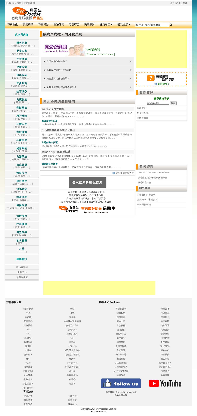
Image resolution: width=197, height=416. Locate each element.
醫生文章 (121, 321)
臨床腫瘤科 (72, 375)
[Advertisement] (114, 13)
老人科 (28, 363)
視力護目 (121, 330)
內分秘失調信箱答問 (59, 101)
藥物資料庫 (22, 267)
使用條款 (121, 375)
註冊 (178, 3)
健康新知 (165, 334)
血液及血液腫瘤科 (72, 321)
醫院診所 (123, 24)
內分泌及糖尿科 (72, 354)
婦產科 (28, 317)
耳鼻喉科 (28, 321)
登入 (172, 3)
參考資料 (146, 167)
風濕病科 (28, 338)
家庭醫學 (28, 325)
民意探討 (89, 24)
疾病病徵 (28, 24)
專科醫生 (12, 24)
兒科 (28, 313)
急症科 (72, 383)
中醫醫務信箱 (144, 204)
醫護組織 (121, 359)
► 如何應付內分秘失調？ (57, 78)
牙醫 (72, 313)
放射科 (72, 371)
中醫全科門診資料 (146, 195)
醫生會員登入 (165, 363)
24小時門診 (165, 346)
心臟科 (28, 350)
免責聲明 (165, 375)
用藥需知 (22, 272)
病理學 (72, 379)
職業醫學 (28, 367)
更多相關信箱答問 (123, 173)
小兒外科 (72, 346)
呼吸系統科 (28, 371)
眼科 (28, 330)
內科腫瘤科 (72, 363)
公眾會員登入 (121, 367)
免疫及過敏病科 (72, 367)
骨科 (72, 338)
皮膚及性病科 (72, 325)
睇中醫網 (144, 188)
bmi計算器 (121, 334)
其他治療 (28, 404)
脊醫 (72, 309)
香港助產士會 (144, 182)
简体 (185, 3)
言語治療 (28, 400)
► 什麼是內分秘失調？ (55, 61)
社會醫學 (28, 375)
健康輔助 (72, 404)
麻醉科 (72, 359)
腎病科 (72, 317)
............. (79, 124)
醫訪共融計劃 (121, 363)
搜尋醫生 (165, 309)
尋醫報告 (43, 24)
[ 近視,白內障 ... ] (21, 76)
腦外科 (28, 346)
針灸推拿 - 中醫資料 (147, 199)
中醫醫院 (165, 354)
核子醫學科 (28, 388)
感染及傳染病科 (72, 350)
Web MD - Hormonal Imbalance (153, 173)
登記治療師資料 (121, 371)
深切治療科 (28, 383)
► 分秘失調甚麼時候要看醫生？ (60, 87)
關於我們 (165, 371)
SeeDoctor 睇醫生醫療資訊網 (20, 3)
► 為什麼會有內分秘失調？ (58, 70)
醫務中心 (165, 350)
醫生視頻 (165, 359)
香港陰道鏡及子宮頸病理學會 (152, 177)
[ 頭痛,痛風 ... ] (22, 166)
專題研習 (74, 24)
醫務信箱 (59, 24)
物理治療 (28, 396)
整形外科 (28, 379)
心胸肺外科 (72, 330)
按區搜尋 (165, 313)
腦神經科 (28, 342)
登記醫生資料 (165, 367)
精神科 (72, 342)
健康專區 (106, 24)
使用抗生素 (22, 277)
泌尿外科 (28, 354)
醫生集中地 (121, 354)
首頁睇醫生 (121, 309)
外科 (28, 359)
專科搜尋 (121, 317)
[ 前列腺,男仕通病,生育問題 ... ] (22, 208)
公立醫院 (165, 342)
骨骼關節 (121, 325)
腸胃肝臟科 (72, 334)
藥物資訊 (146, 92)
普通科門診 (28, 309)
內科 (28, 334)
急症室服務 (121, 346)
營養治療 (72, 400)
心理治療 (72, 396)
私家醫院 (121, 350)
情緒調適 (165, 325)
